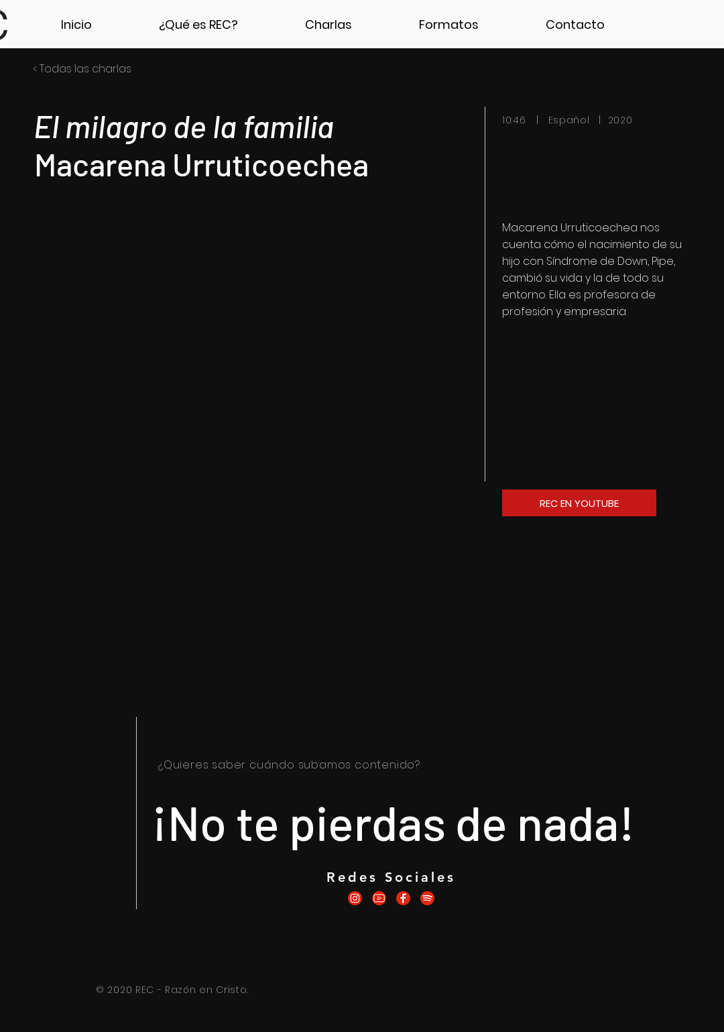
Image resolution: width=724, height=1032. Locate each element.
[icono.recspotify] (427, 898)
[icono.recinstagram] (355, 898)
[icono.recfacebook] (403, 898)
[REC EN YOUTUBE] (579, 503)
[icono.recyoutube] (379, 898)
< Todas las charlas (82, 68)
